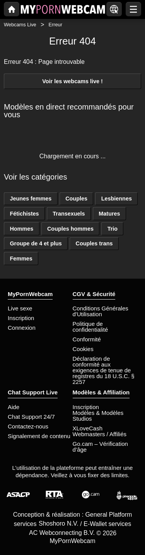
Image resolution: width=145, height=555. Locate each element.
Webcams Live (20, 24)
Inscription (21, 318)
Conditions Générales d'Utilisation (100, 311)
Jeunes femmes (30, 198)
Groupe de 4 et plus (35, 243)
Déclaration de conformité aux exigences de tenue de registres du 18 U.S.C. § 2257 (104, 370)
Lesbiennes (116, 198)
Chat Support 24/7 (31, 416)
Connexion (22, 327)
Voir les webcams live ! (72, 81)
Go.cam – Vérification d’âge (100, 446)
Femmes (21, 258)
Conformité (87, 339)
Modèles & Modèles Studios (98, 415)
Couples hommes (70, 229)
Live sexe (20, 308)
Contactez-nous (28, 426)
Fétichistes (24, 214)
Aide (13, 407)
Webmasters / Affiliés (100, 434)
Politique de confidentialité (90, 326)
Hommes (21, 229)
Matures (109, 214)
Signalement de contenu (39, 436)
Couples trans (94, 243)
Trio (112, 229)
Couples (76, 198)
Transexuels (69, 214)
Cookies (83, 349)
